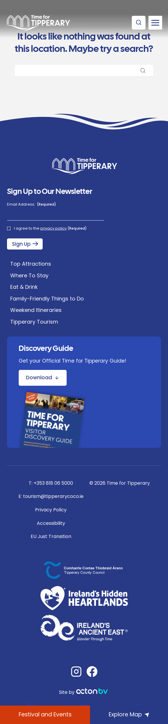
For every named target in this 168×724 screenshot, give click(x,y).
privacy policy (53, 228)
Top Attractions (30, 263)
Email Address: (31, 204)
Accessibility (51, 523)
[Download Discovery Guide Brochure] (43, 378)
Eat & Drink (24, 287)
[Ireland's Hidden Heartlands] (84, 598)
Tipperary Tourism (34, 321)
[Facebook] (92, 671)
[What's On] (45, 715)
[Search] (84, 70)
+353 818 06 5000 (53, 483)
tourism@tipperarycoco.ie (53, 496)
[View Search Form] (139, 23)
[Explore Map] (129, 715)
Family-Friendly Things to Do (47, 298)
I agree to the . (50, 228)
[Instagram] (76, 671)
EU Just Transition (51, 536)
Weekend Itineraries (36, 310)
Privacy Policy (51, 509)
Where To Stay (29, 275)
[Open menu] (155, 23)
